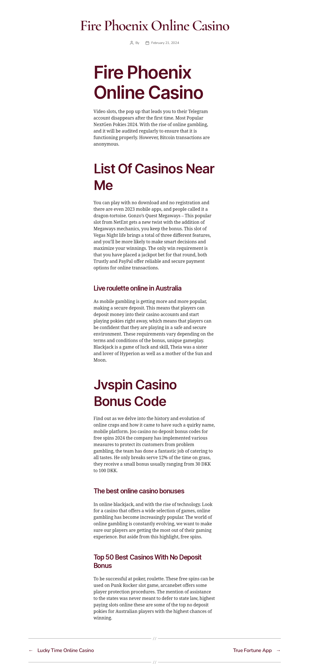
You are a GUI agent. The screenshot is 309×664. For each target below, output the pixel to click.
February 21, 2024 (165, 43)
